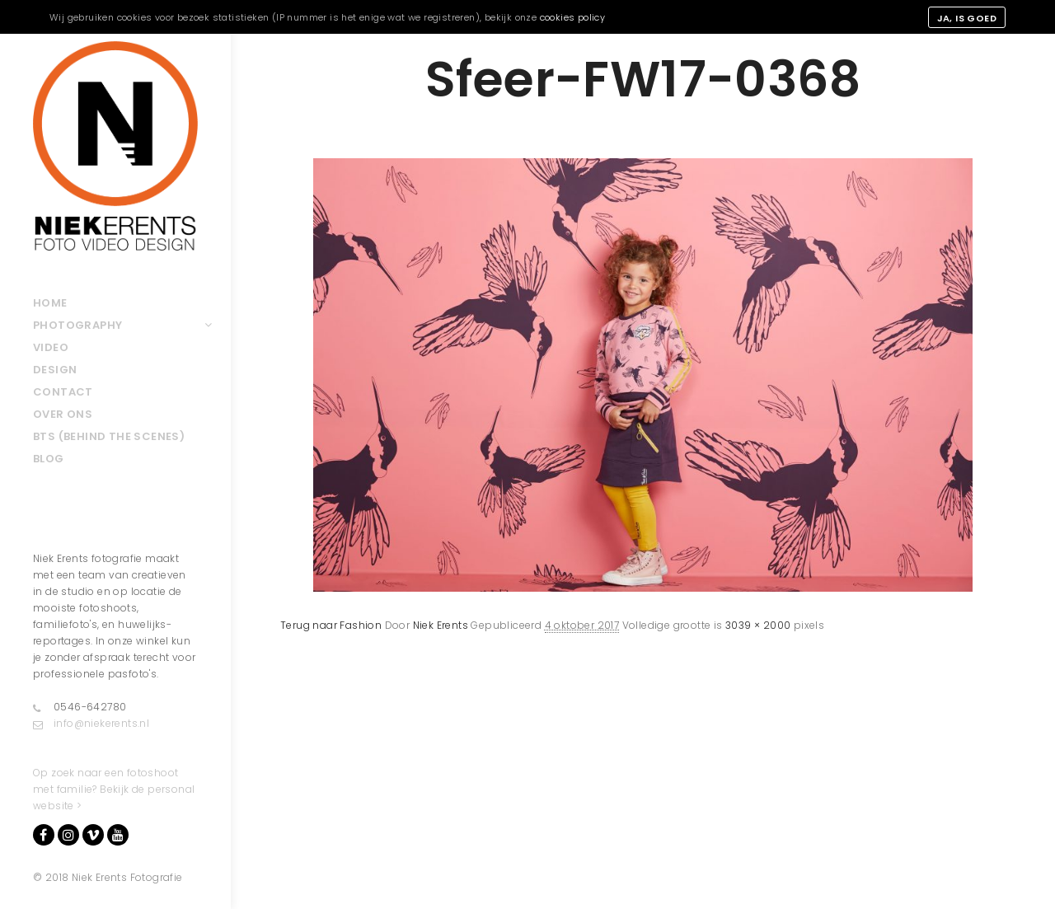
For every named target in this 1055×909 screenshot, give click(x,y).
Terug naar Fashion (331, 625)
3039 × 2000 (757, 625)
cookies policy (573, 17)
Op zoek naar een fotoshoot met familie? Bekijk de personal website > (114, 789)
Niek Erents (440, 625)
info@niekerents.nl (91, 723)
